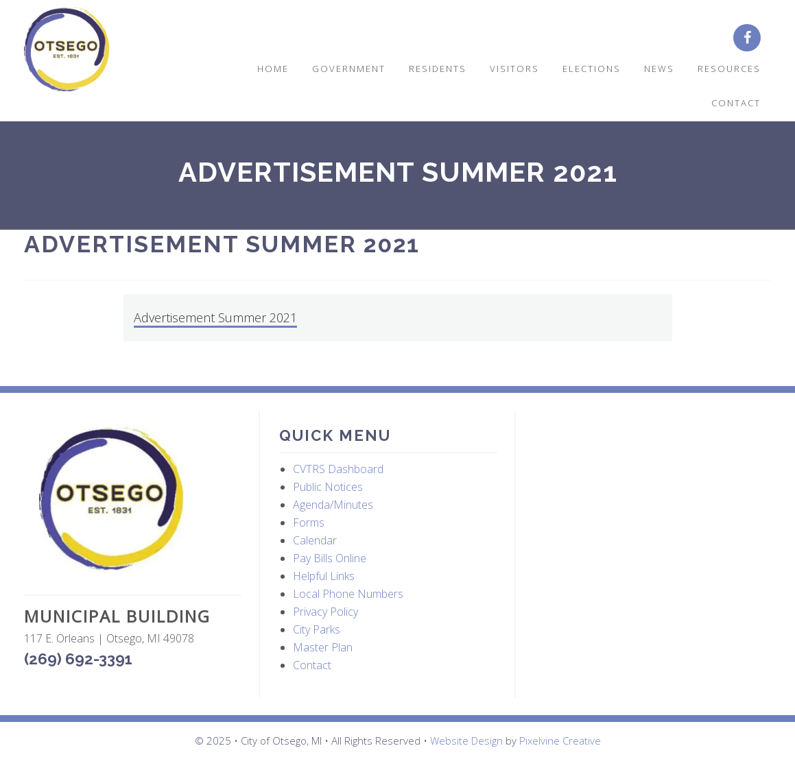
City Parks (316, 629)
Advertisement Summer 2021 (215, 317)
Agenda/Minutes (333, 504)
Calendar (315, 540)
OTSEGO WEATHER (645, 475)
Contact (312, 665)
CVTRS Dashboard (338, 469)
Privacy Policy (325, 611)
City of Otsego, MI (67, 50)
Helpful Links (324, 575)
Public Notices (328, 486)
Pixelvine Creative (560, 740)
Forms (308, 522)
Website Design (466, 740)
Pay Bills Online (329, 558)
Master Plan (323, 647)
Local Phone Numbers (348, 593)
